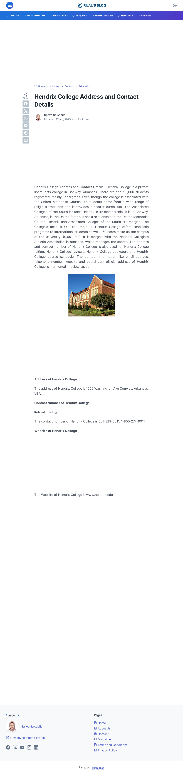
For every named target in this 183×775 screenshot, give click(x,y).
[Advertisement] (91, 52)
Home (100, 723)
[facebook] (26, 103)
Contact (101, 734)
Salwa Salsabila (31, 726)
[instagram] (29, 747)
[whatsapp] (26, 118)
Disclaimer (103, 739)
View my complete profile (25, 737)
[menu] (9, 5)
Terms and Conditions (110, 745)
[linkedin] (36, 747)
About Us (102, 728)
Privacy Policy (105, 750)
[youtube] (22, 747)
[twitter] (26, 111)
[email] (26, 140)
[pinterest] (26, 133)
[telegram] (26, 125)
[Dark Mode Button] (175, 5)
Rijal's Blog (98, 767)
